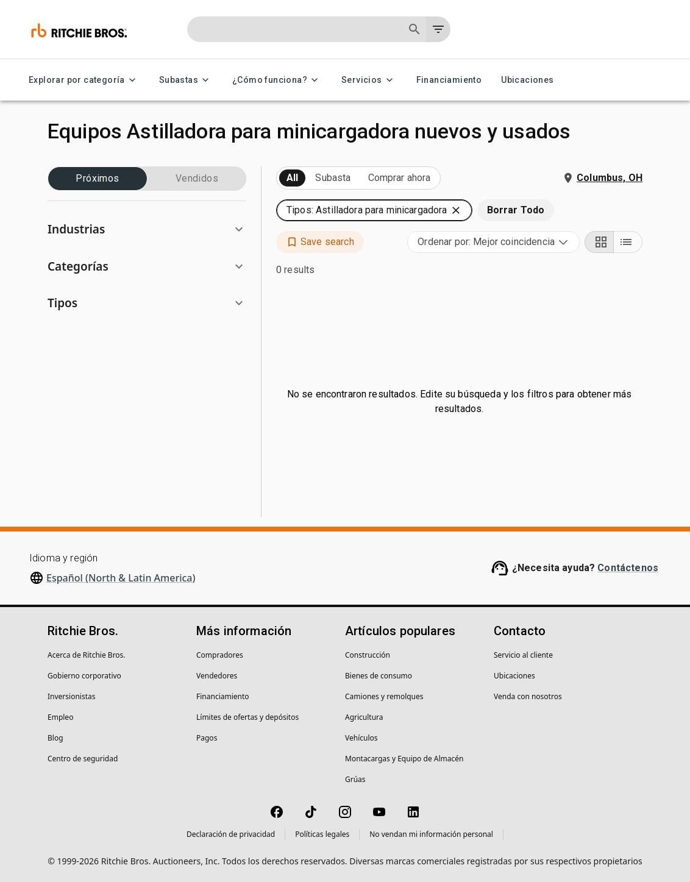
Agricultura (364, 717)
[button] (147, 229)
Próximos (97, 178)
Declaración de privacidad (231, 834)
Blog (55, 738)
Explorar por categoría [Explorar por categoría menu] (84, 80)
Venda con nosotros (528, 696)
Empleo (60, 717)
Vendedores (216, 675)
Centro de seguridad (83, 758)
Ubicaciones (527, 80)
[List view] (627, 242)
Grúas (355, 779)
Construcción (367, 655)
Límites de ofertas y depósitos (247, 717)
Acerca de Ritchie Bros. (87, 655)
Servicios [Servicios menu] (369, 80)
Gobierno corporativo (84, 675)
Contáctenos (627, 568)
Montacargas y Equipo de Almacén (404, 758)
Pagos (206, 738)
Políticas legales (322, 834)
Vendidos (197, 178)
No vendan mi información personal (431, 834)
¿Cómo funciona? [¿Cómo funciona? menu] (277, 80)
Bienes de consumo (378, 675)
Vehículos (361, 738)
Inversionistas (71, 696)
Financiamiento (449, 80)
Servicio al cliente (523, 655)
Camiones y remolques (384, 696)
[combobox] (493, 242)
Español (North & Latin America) (121, 578)
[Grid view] (599, 242)
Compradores (219, 655)
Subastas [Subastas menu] (186, 80)
